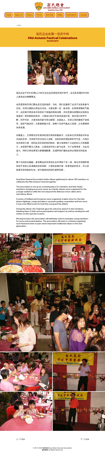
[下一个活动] (81, 439)
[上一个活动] (24, 439)
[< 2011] (23, 25)
